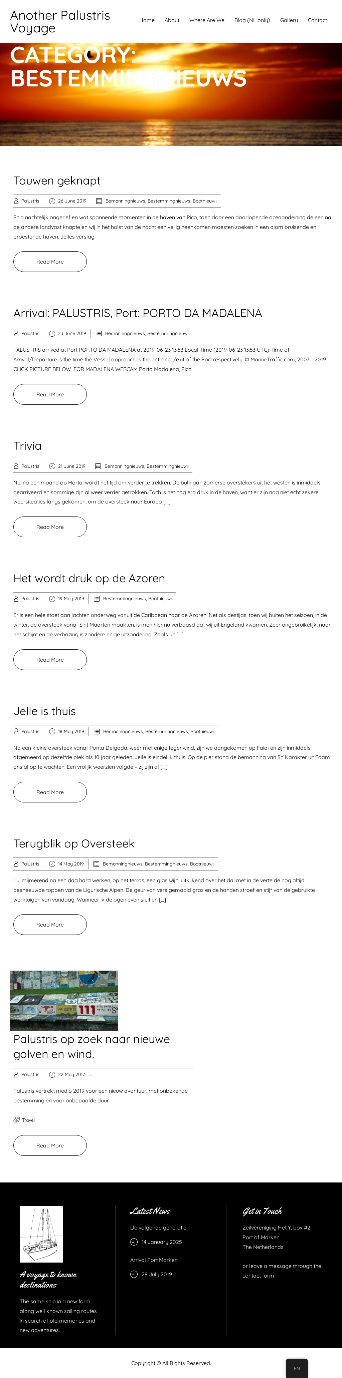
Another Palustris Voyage (60, 21)
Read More (50, 261)
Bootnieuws (205, 201)
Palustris (30, 201)
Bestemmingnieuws (169, 201)
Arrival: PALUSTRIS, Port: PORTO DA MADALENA (137, 313)
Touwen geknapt (57, 180)
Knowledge (161, 1074)
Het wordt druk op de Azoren (89, 578)
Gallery (289, 20)
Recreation (186, 1074)
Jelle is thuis (44, 711)
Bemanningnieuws (125, 201)
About (172, 20)
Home (147, 20)
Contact (317, 20)
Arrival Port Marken (154, 1260)
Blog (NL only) (252, 20)
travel (28, 1120)
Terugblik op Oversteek (74, 843)
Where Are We (206, 20)
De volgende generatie (158, 1227)
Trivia (27, 445)
